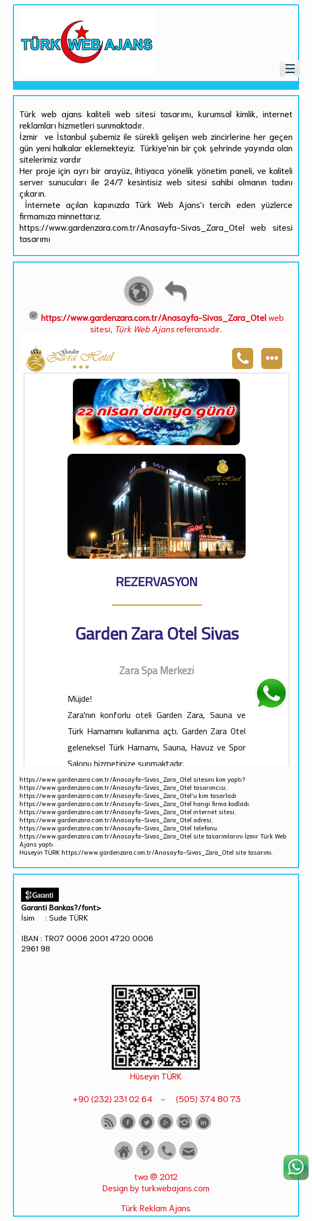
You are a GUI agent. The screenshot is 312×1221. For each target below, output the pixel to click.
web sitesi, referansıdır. (156, 322)
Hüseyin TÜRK (156, 1075)
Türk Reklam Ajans (156, 1207)
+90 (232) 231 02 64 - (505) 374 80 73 (156, 1098)
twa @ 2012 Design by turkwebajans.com (156, 1181)
